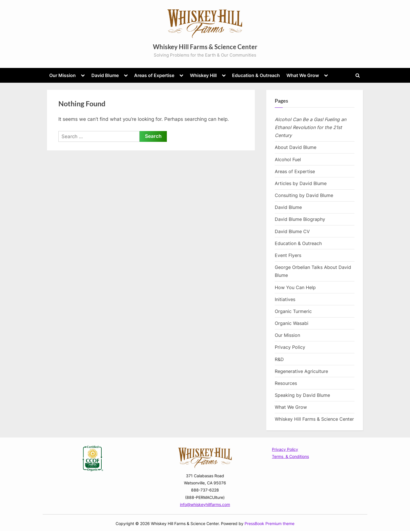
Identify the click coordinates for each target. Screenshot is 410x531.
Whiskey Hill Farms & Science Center (205, 47)
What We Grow (302, 75)
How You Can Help (295, 287)
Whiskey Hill (203, 75)
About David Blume (295, 147)
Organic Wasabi (291, 323)
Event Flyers (288, 255)
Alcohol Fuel (288, 159)
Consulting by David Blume (304, 195)
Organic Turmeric (293, 311)
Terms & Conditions (290, 456)
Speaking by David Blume (302, 395)
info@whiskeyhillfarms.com (205, 504)
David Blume (105, 75)
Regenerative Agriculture (301, 371)
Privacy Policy (290, 347)
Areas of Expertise (154, 75)
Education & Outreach (256, 75)
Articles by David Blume (301, 183)
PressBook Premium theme (269, 523)
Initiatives (285, 299)
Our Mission (62, 75)
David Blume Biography (300, 219)
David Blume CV (292, 231)
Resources (286, 383)
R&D (279, 359)
